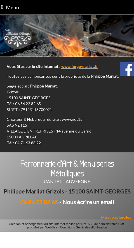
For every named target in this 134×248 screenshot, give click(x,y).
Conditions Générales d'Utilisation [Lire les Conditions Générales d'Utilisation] (83, 227)
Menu (12, 7)
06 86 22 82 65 (39, 202)
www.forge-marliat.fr (79, 66)
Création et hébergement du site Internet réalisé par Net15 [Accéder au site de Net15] (49, 224)
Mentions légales (116, 217)
